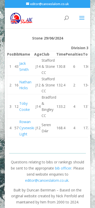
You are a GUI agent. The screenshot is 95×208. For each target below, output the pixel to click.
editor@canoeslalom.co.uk (46, 180)
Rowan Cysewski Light (26, 127)
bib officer (63, 168)
